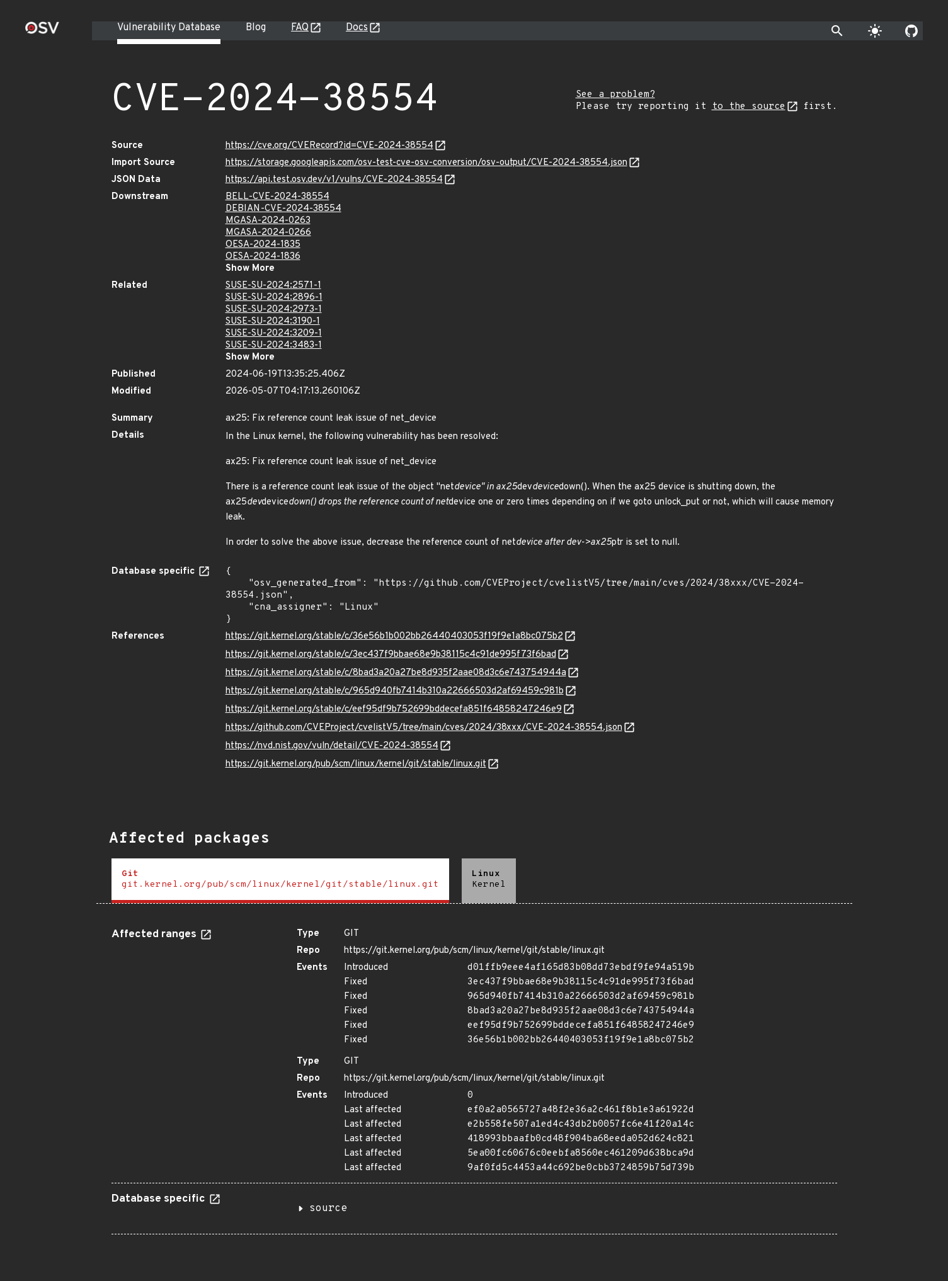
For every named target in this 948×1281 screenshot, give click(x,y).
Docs (357, 27)
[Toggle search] (837, 30)
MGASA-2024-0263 (268, 221)
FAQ (300, 27)
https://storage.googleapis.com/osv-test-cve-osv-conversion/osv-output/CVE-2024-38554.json (426, 163)
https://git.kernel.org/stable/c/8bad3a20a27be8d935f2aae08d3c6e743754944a (396, 673)
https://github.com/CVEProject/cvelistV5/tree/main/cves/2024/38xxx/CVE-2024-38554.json (424, 728)
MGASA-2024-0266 (268, 233)
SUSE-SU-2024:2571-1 (273, 286)
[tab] (280, 880)
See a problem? (615, 95)
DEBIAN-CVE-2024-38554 (283, 209)
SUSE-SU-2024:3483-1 (274, 345)
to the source (748, 107)
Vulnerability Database (168, 27)
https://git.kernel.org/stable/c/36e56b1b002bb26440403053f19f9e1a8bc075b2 (394, 636)
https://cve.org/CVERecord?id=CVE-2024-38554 (329, 146)
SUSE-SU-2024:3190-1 (273, 321)
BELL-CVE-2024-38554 (277, 197)
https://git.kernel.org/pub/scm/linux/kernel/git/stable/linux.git (356, 764)
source (328, 1208)
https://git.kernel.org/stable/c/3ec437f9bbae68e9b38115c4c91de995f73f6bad (391, 655)
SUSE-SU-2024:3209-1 (274, 333)
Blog (256, 27)
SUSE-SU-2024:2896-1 (274, 298)
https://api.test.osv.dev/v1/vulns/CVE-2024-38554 (334, 180)
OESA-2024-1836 (263, 257)
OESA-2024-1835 (263, 245)
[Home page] (42, 31)
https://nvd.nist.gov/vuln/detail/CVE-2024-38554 (332, 746)
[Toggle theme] (875, 30)
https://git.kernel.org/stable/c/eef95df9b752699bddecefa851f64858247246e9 (394, 709)
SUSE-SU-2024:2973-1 (274, 310)
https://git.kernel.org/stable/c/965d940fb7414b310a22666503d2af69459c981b (395, 691)
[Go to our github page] (911, 31)
